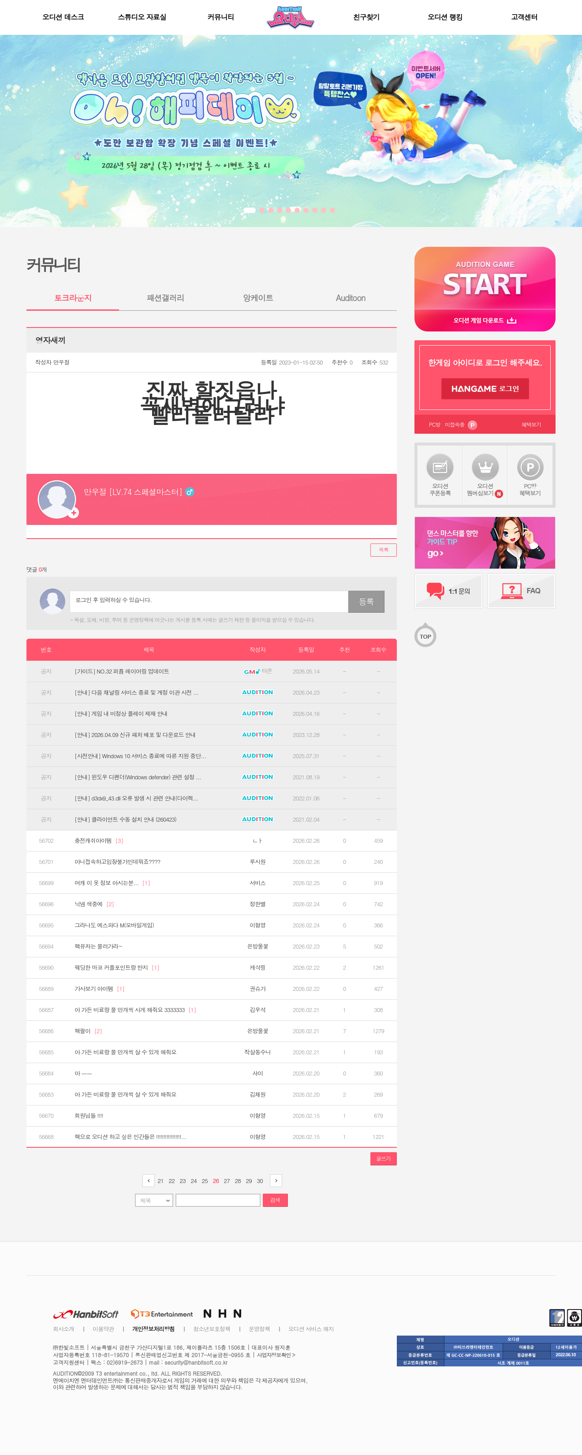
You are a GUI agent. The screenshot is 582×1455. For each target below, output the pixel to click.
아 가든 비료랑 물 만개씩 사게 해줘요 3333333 (135, 1009)
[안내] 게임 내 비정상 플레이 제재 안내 (121, 713)
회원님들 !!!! (89, 1115)
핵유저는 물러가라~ (99, 946)
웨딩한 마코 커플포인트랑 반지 (117, 967)
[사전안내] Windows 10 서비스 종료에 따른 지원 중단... (140, 755)
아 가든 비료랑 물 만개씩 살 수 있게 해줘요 (125, 1052)
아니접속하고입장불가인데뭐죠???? (117, 861)
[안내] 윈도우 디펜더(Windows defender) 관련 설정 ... (138, 777)
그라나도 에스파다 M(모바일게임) (114, 925)
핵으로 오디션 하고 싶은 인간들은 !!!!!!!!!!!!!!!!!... (130, 1136)
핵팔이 (88, 1031)
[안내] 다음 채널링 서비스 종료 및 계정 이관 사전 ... (136, 692)
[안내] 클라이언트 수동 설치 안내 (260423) (125, 819)
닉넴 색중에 (94, 904)
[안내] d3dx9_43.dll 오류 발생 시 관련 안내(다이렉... (136, 798)
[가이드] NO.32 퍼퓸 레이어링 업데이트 (122, 671)
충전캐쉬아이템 (99, 840)
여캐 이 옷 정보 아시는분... (112, 882)
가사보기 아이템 (99, 988)
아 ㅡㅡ (83, 1073)
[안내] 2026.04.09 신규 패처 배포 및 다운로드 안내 (135, 734)
